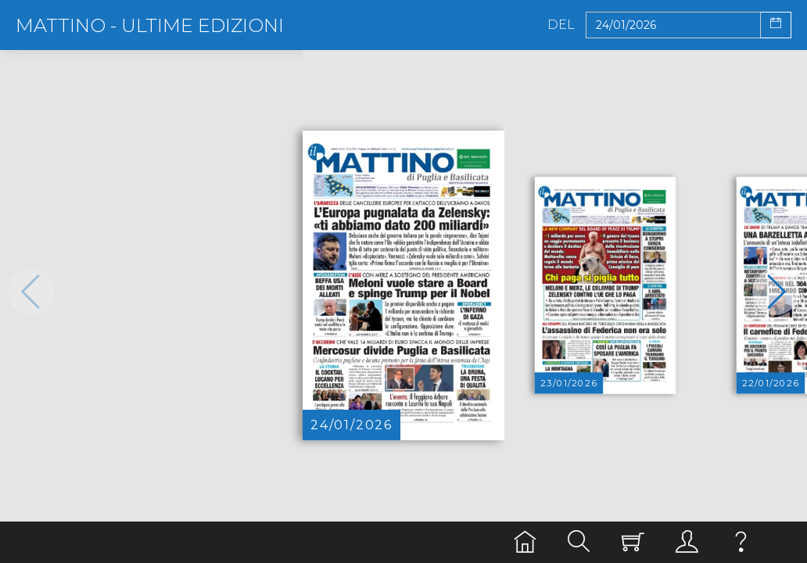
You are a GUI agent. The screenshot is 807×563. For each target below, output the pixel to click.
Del (561, 25)
